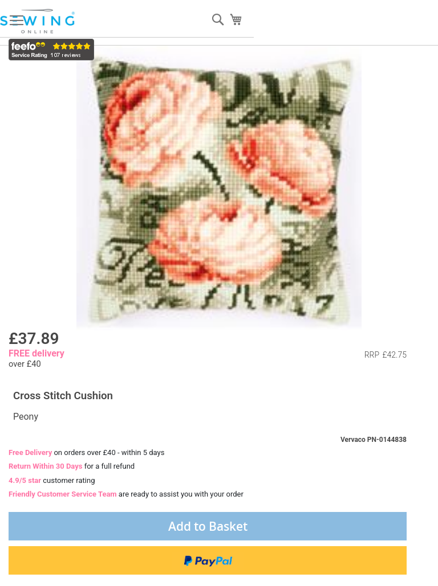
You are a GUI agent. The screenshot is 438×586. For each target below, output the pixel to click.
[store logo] (38, 21)
